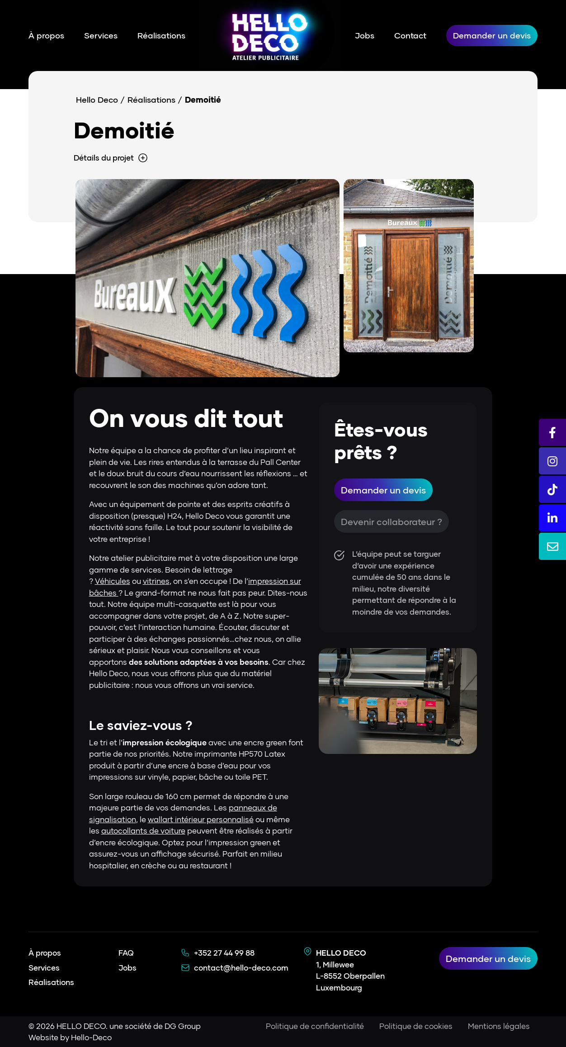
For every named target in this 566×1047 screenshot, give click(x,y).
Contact (410, 35)
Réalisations (161, 35)
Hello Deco (97, 99)
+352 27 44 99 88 (224, 952)
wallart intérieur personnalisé (201, 819)
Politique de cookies (416, 1026)
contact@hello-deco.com (241, 967)
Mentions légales (499, 1026)
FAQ (126, 952)
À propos (46, 35)
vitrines (156, 581)
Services (101, 35)
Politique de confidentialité (315, 1026)
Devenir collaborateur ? (391, 521)
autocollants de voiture (143, 830)
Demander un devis (492, 35)
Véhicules (112, 581)
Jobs (364, 35)
